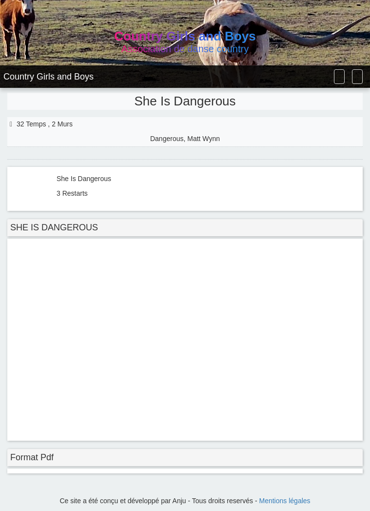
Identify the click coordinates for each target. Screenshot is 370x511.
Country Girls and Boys (48, 77)
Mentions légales (285, 501)
